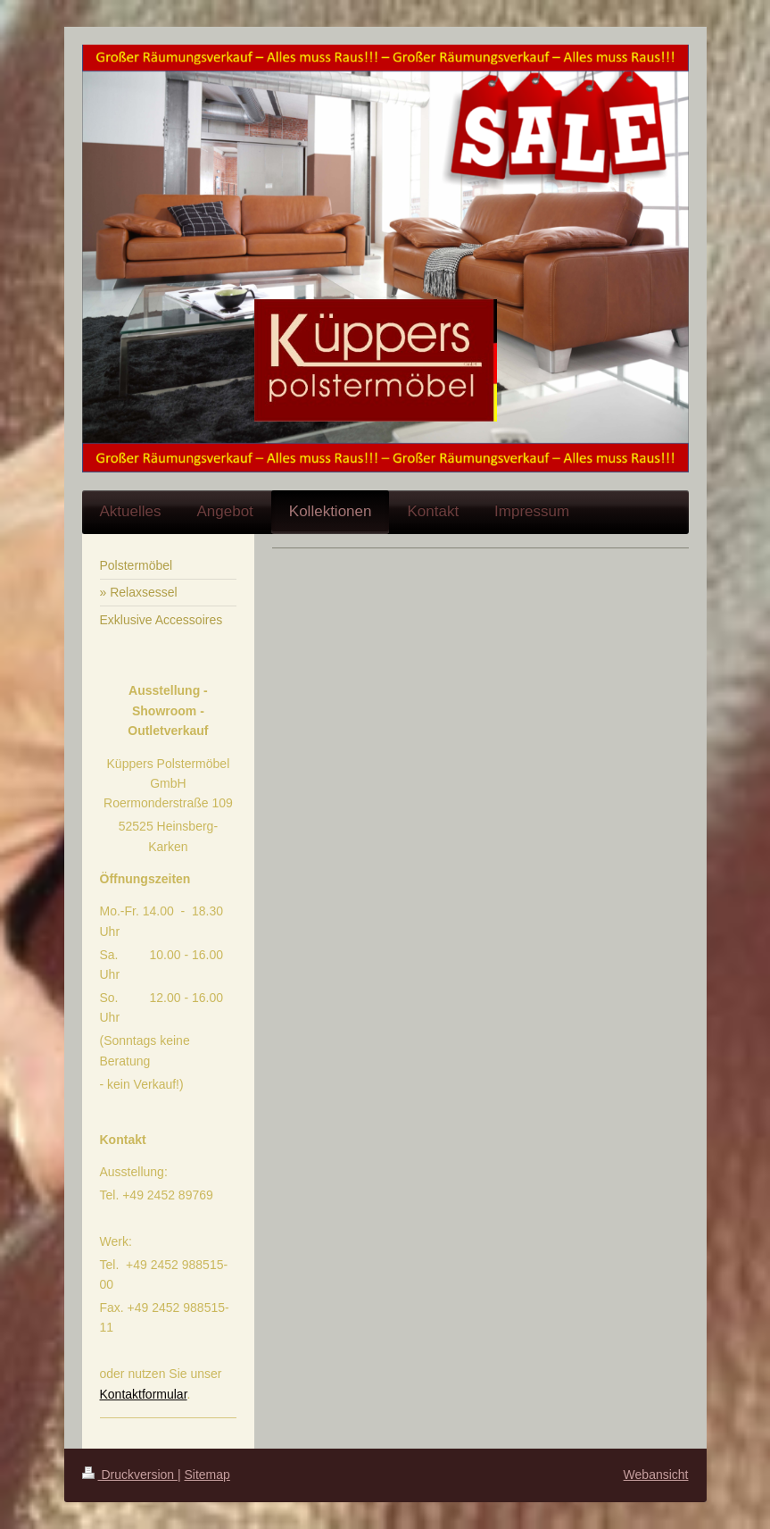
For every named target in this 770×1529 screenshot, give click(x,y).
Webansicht (656, 1474)
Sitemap (207, 1474)
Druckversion (130, 1474)
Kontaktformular (143, 1394)
